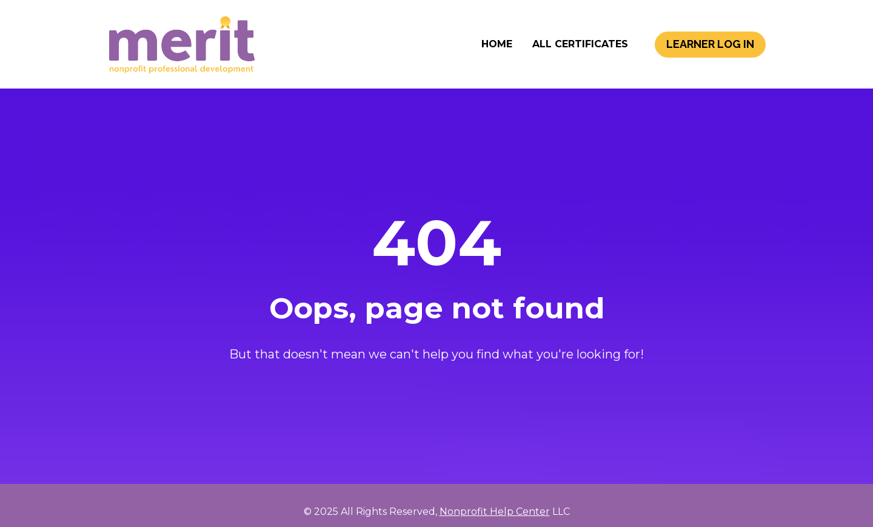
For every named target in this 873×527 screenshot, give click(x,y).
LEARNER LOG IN (710, 54)
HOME (496, 55)
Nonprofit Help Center (495, 502)
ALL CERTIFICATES (580, 55)
